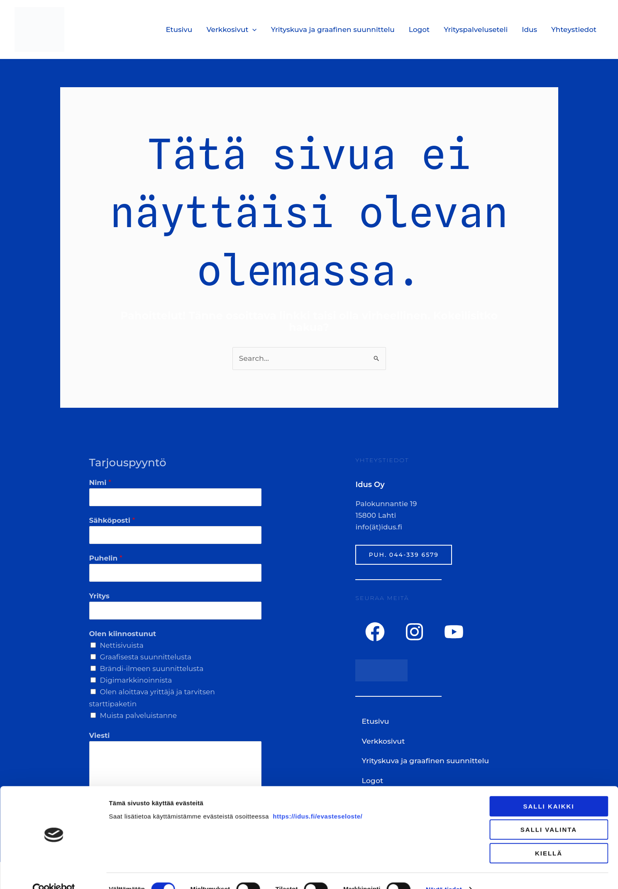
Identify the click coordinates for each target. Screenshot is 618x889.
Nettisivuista (122, 645)
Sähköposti (112, 520)
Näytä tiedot (444, 872)
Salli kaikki (548, 789)
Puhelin (105, 557)
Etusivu (179, 29)
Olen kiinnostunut (122, 633)
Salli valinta (548, 813)
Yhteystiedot (573, 29)
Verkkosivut (231, 29)
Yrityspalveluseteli (476, 29)
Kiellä (548, 836)
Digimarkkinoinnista (136, 680)
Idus (529, 29)
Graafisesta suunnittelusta (146, 657)
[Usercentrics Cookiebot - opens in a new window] (53, 873)
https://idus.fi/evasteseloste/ (317, 799)
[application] (252, 29)
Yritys (99, 595)
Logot (419, 29)
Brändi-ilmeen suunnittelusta (152, 668)
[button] (427, 740)
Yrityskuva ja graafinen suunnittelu (333, 29)
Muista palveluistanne (138, 715)
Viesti (99, 735)
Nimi (100, 482)
